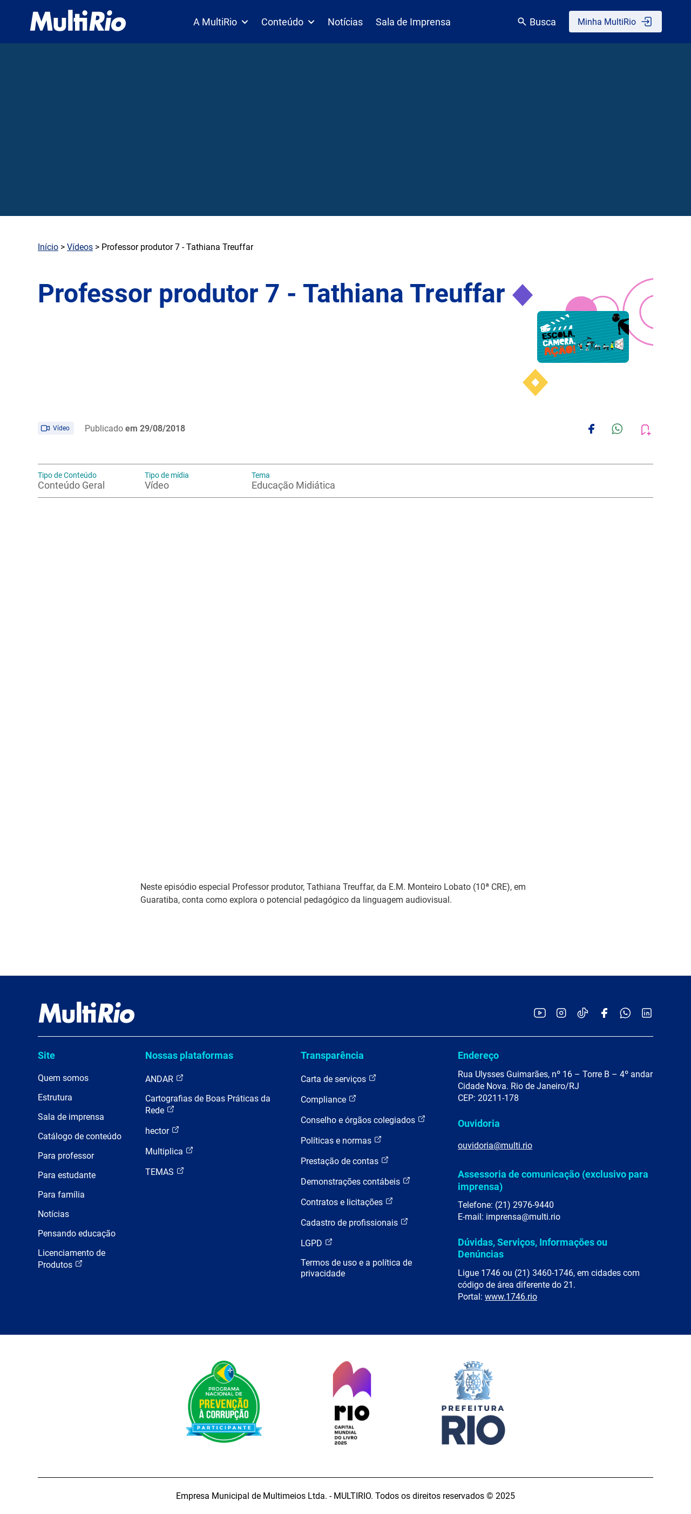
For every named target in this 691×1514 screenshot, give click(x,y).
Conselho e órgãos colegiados (363, 1119)
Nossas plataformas (189, 1055)
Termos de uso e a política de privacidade (356, 1268)
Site (46, 1055)
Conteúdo (288, 22)
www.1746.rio (511, 1297)
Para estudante (67, 1175)
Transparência (332, 1055)
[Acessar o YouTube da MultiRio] (539, 1014)
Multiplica (169, 1151)
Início (48, 247)
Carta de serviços (339, 1078)
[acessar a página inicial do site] (78, 21)
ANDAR (164, 1078)
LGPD (317, 1242)
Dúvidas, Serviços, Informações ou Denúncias (532, 1248)
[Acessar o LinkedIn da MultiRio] (646, 1014)
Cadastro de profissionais (355, 1222)
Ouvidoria (479, 1123)
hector (162, 1130)
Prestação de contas (345, 1160)
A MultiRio (220, 22)
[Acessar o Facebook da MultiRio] (604, 1014)
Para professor (66, 1156)
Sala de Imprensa (413, 22)
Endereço (478, 1055)
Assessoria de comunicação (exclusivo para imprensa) (553, 1180)
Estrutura (55, 1097)
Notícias (345, 22)
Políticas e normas (341, 1140)
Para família (61, 1194)
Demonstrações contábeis (356, 1181)
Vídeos (80, 247)
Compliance (329, 1099)
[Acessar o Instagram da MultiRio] (561, 1014)
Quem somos (63, 1078)
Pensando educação (77, 1233)
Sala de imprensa (71, 1117)
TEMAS (165, 1171)
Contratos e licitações (347, 1201)
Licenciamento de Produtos (71, 1259)
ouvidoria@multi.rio (495, 1145)
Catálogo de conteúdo (79, 1136)
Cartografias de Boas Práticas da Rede (207, 1104)
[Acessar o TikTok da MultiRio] (583, 1014)
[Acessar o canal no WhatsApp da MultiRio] (625, 1014)
